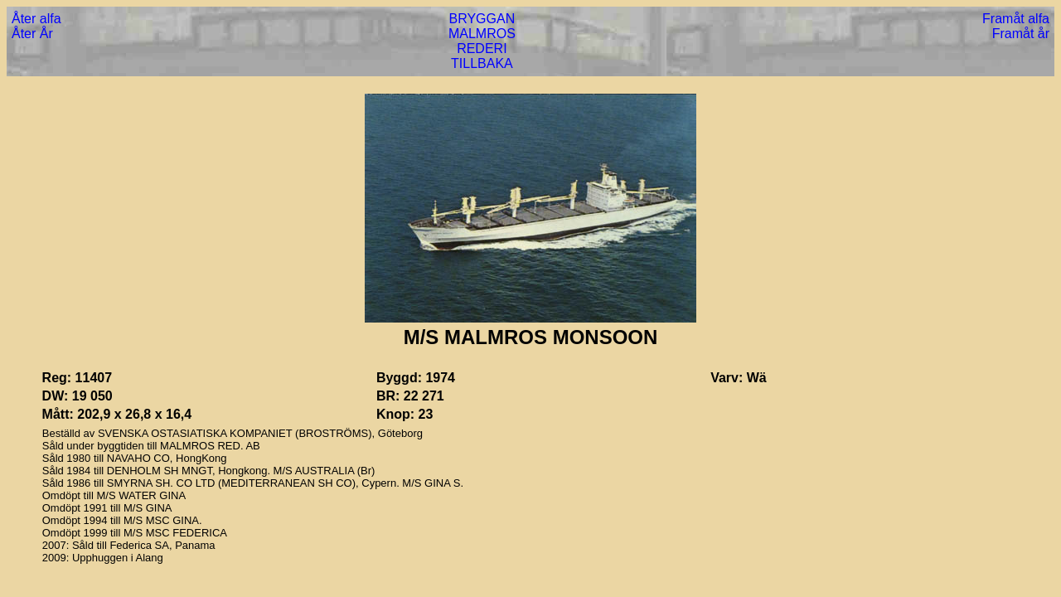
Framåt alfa (1015, 19)
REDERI (481, 48)
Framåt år (1020, 34)
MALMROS (482, 34)
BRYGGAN (482, 19)
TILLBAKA (482, 63)
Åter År (32, 34)
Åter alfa (36, 19)
